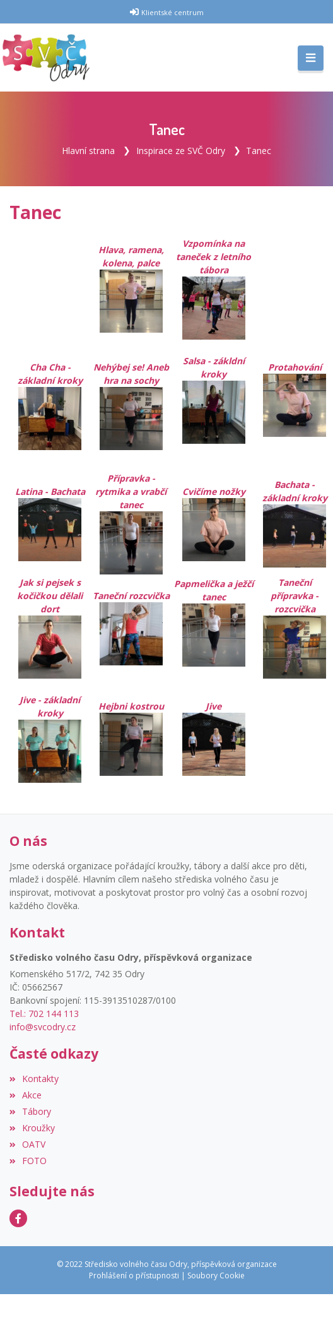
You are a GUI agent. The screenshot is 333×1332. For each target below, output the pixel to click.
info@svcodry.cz (42, 1027)
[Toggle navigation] (311, 58)
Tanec (258, 151)
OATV (27, 1144)
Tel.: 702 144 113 (44, 1014)
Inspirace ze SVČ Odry (180, 151)
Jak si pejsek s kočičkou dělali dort (50, 614)
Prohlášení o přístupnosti (134, 1275)
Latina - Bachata (50, 491)
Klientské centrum (172, 12)
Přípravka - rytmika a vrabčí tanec (130, 491)
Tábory (30, 1111)
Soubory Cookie (216, 1275)
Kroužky (32, 1128)
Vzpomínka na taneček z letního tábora (213, 256)
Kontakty (34, 1079)
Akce (25, 1095)
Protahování (295, 367)
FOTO (28, 1161)
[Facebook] (18, 1218)
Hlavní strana (88, 151)
